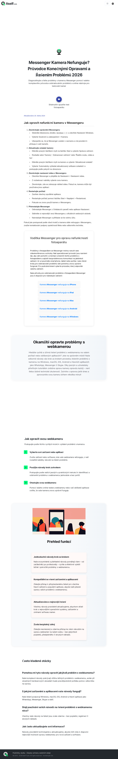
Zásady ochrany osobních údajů (38, 753)
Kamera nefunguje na (58, 284)
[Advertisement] (59, 24)
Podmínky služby (19, 753)
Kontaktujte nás (48, 755)
